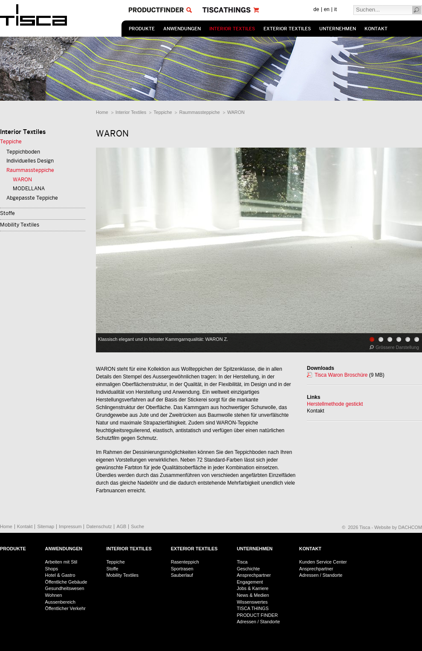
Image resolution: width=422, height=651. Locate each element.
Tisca (242, 561)
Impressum (70, 526)
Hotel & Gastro (60, 575)
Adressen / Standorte (258, 621)
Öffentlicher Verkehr (65, 608)
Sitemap (45, 526)
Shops (51, 568)
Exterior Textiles (287, 29)
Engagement (250, 581)
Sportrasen (182, 568)
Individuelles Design (30, 161)
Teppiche (162, 112)
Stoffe (7, 213)
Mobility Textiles (19, 225)
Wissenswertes (252, 601)
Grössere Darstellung (397, 347)
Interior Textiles (232, 29)
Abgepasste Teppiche (32, 198)
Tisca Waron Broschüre (341, 375)
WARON (236, 112)
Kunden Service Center (323, 561)
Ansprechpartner (254, 575)
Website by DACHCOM (398, 527)
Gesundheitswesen (64, 588)
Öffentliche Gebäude (66, 581)
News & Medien (253, 595)
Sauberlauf (182, 575)
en (327, 9)
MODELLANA (29, 189)
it (335, 9)
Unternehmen (337, 29)
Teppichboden (23, 152)
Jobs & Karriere (252, 588)
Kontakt (375, 29)
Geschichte (248, 568)
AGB (121, 526)
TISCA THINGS (253, 608)
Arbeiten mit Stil (61, 561)
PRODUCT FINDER (257, 615)
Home (102, 112)
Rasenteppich (185, 561)
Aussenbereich (60, 601)
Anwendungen (182, 29)
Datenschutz (99, 526)
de (316, 9)
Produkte (142, 29)
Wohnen (53, 595)
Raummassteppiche (199, 112)
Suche (137, 526)
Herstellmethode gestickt (335, 404)
